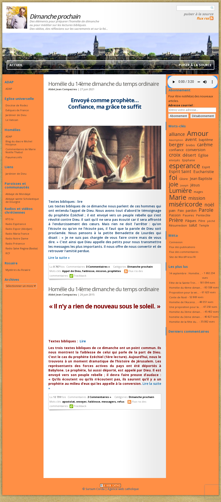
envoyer (81, 401)
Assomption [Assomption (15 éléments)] (176, 140)
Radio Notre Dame (17, 238)
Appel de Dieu (71, 271)
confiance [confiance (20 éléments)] (176, 149)
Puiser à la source (198, 14)
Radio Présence (15, 243)
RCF (8, 253)
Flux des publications (182, 247)
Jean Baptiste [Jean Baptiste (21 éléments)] (201, 178)
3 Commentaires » (98, 266)
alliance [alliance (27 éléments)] (177, 134)
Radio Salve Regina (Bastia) (22, 248)
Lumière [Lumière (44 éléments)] (180, 190)
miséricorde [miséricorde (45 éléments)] (185, 204)
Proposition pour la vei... (184, 292)
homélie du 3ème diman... (185, 317)
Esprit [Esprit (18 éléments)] (206, 167)
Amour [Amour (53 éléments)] (198, 133)
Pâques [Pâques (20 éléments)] (190, 220)
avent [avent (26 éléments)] (191, 139)
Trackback (80, 275)
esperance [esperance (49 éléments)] (184, 165)
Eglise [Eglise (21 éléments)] (203, 155)
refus (120, 401)
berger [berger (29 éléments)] (176, 144)
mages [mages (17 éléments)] (198, 192)
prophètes (114, 271)
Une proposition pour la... (185, 307)
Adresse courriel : (181, 105)
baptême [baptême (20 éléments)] (206, 139)
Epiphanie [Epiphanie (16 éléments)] (188, 160)
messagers (109, 401)
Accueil (16, 65)
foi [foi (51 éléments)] (173, 177)
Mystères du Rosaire (18, 270)
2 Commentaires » (99, 397)
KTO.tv (9, 219)
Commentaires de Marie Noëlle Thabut (21, 150)
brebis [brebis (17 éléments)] (190, 145)
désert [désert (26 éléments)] (189, 155)
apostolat (68, 401)
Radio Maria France (17, 233)
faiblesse (88, 271)
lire (79, 201)
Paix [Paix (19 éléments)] (180, 210)
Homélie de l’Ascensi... (183, 302)
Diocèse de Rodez (17, 105)
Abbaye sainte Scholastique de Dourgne (22, 200)
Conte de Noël (178, 297)
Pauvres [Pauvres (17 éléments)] (188, 215)
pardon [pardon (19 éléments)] (191, 210)
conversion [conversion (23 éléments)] (195, 149)
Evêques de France (17, 110)
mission (101, 271)
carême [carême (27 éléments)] (205, 144)
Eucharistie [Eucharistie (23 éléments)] (203, 171)
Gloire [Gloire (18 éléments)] (183, 179)
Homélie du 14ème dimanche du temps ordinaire (103, 83)
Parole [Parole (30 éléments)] (206, 210)
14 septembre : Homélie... (185, 273)
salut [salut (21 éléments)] (193, 225)
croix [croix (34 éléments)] (174, 154)
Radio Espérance (16, 224)
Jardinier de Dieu (16, 115)
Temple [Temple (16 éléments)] (204, 225)
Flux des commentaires (183, 252)
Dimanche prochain (140, 266)
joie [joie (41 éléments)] (173, 184)
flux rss (203, 18)
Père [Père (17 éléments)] (201, 221)
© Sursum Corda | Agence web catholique (110, 487)
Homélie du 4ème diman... (185, 287)
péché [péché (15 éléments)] (211, 221)
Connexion (176, 242)
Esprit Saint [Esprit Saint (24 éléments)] (180, 171)
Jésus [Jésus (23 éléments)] (195, 185)
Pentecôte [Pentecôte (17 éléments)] (203, 215)
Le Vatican (12, 120)
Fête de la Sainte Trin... (183, 282)
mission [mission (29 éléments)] (196, 198)
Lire (83, 341)
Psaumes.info (14, 157)
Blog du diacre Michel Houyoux (19, 143)
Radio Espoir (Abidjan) (19, 228)
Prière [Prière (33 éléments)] (176, 220)
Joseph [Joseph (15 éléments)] (184, 185)
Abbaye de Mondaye (18, 194)
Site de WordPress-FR (182, 257)
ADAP (9, 88)
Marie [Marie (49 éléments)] (177, 197)
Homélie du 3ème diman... (185, 312)
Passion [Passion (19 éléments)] (175, 215)
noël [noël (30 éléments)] (209, 204)
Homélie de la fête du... (183, 321)
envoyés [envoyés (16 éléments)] (174, 160)
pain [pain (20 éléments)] (172, 210)
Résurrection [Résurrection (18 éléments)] (178, 225)
